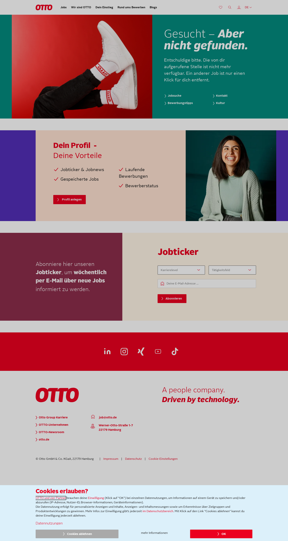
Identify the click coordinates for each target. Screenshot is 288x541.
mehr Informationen (154, 533)
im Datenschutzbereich (158, 511)
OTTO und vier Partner (51, 498)
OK (224, 534)
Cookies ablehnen (79, 534)
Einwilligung (96, 498)
